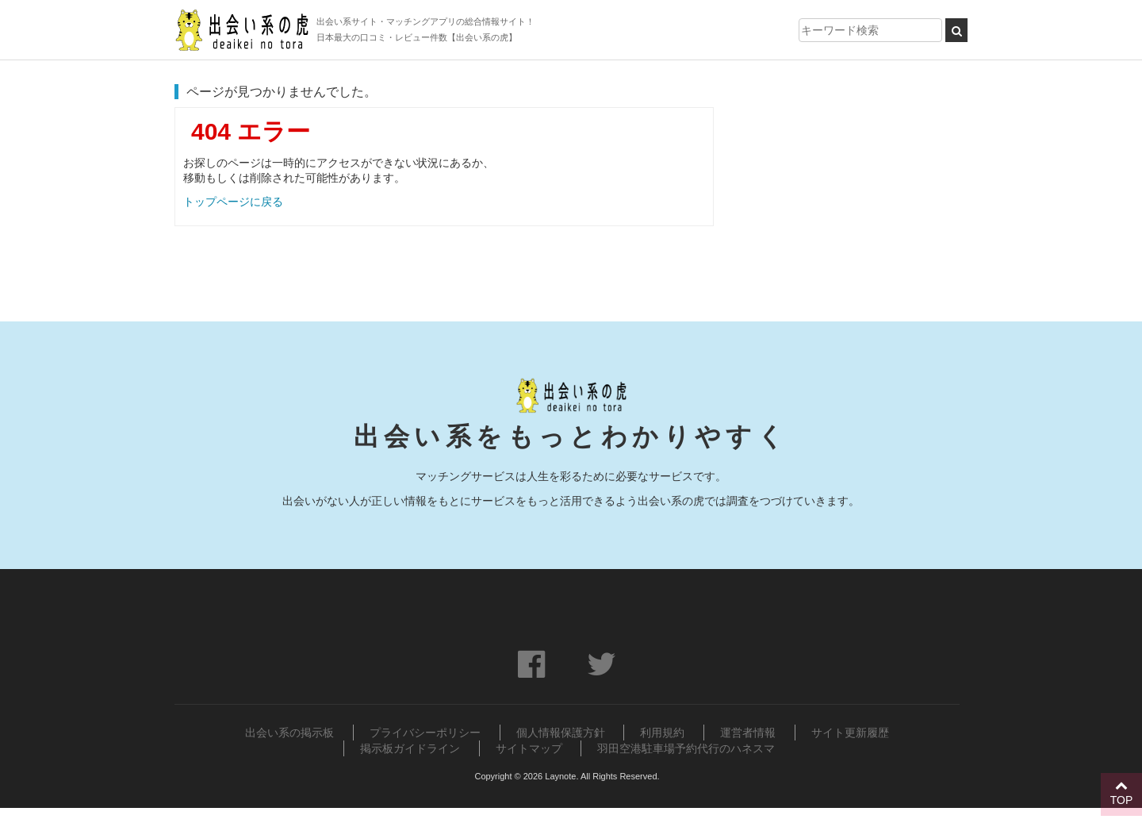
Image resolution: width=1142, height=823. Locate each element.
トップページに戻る (233, 201)
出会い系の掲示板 (289, 732)
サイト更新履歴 (850, 732)
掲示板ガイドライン (410, 748)
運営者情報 (748, 732)
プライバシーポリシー (425, 732)
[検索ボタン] (956, 30)
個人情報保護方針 (560, 732)
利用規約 (662, 732)
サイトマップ (529, 748)
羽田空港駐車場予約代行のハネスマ (686, 748)
